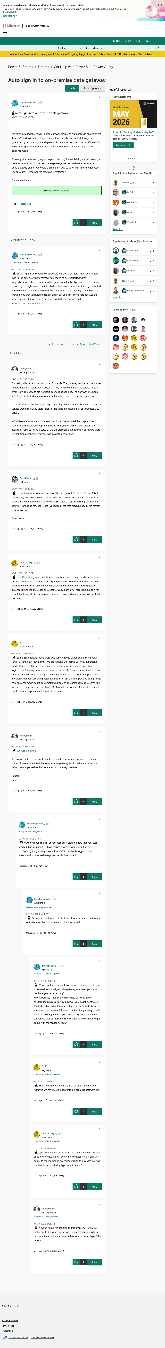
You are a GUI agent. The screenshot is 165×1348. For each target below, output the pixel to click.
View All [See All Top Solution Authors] (118, 229)
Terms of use (8, 1325)
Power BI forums (20, 66)
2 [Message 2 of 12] (21, 790)
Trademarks (7, 1330)
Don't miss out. (146, 54)
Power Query (103, 66)
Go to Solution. (61, 190)
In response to (24, 262)
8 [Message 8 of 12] (43, 1100)
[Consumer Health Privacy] (42, 1337)
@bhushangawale (31, 577)
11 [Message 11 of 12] (22, 528)
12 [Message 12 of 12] (22, 444)
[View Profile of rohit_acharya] (26, 562)
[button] (72, 88)
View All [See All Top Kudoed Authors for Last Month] (118, 297)
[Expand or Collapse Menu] (4, 33)
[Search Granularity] (69, 48)
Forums (43, 66)
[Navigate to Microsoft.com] (11, 26)
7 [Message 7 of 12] (43, 1250)
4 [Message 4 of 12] (36, 932)
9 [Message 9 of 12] (21, 701)
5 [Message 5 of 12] (21, 313)
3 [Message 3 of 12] (28, 865)
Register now (10, 15)
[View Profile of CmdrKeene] (25, 478)
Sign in (128, 40)
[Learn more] (123, 145)
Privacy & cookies (10, 1320)
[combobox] (122, 48)
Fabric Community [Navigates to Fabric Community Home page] (37, 26)
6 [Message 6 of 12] (43, 1175)
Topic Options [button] (91, 88)
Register (116, 40)
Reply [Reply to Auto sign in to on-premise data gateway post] (94, 222)
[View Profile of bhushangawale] (27, 102)
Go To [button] (149, 40)
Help (138, 40)
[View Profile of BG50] (22, 642)
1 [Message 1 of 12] (21, 211)
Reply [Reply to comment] (94, 324)
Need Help (26, 204)
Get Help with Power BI (71, 66)
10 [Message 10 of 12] (22, 608)
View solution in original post (27, 303)
